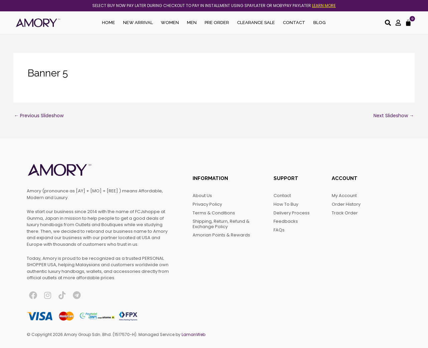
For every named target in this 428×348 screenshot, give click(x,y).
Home (108, 22)
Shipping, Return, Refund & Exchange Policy (221, 224)
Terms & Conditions (214, 213)
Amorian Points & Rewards (221, 235)
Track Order (345, 213)
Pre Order (217, 22)
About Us (202, 195)
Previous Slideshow (39, 115)
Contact (294, 22)
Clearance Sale (256, 22)
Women (170, 22)
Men (192, 22)
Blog (319, 22)
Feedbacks (286, 221)
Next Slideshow (393, 115)
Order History (346, 204)
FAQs (279, 230)
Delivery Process (292, 213)
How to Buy (286, 204)
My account (344, 195)
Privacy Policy (207, 204)
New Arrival (138, 22)
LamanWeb (193, 334)
